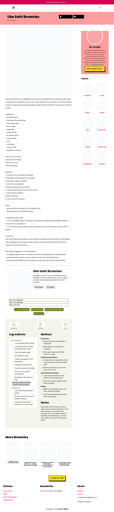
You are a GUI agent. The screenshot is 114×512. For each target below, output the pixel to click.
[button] (34, 340)
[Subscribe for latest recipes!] (57, 2)
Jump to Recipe (65, 17)
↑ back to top (57, 478)
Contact (80, 494)
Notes (65, 326)
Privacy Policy (8, 491)
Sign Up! (43, 491)
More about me (94, 68)
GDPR (5, 494)
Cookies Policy (8, 500)
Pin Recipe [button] (50, 287)
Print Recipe (78, 17)
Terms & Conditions (10, 497)
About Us (80, 491)
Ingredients (13, 326)
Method (40, 326)
